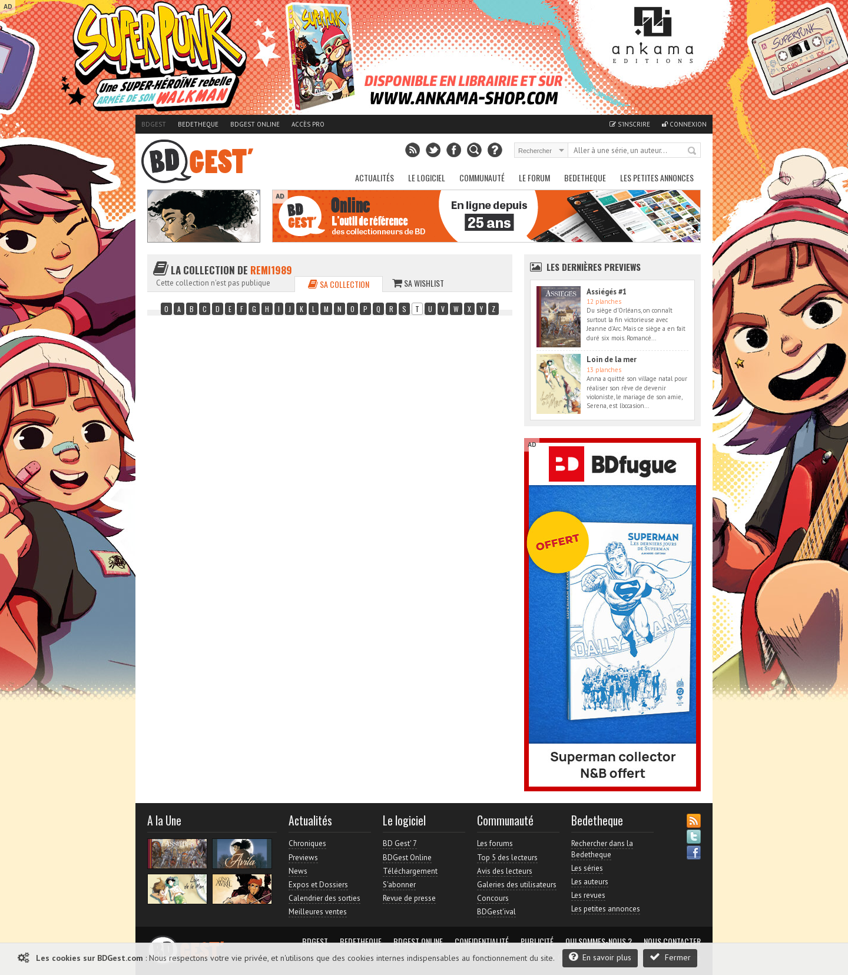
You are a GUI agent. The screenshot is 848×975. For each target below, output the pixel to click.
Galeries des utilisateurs (516, 885)
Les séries (587, 868)
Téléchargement (410, 871)
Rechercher (692, 151)
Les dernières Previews (593, 266)
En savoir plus (600, 957)
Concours (493, 898)
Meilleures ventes (318, 912)
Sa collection (338, 284)
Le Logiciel (426, 177)
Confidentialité (482, 941)
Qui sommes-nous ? (598, 941)
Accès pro (308, 124)
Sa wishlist (418, 283)
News (298, 871)
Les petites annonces (657, 177)
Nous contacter (672, 941)
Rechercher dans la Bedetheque (602, 848)
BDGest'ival (496, 912)
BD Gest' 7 (400, 843)
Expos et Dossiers (318, 885)
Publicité (537, 941)
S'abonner (399, 885)
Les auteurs (589, 882)
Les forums (495, 843)
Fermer (670, 957)
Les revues (588, 895)
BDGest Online (255, 124)
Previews (303, 858)
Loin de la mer (612, 359)
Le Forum (534, 177)
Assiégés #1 (607, 292)
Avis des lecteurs (504, 871)
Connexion (684, 124)
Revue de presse (409, 898)
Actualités (374, 177)
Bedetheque (198, 124)
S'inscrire (630, 124)
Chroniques (307, 843)
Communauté (482, 177)
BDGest (153, 124)
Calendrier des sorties (324, 898)
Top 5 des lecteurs (507, 858)
